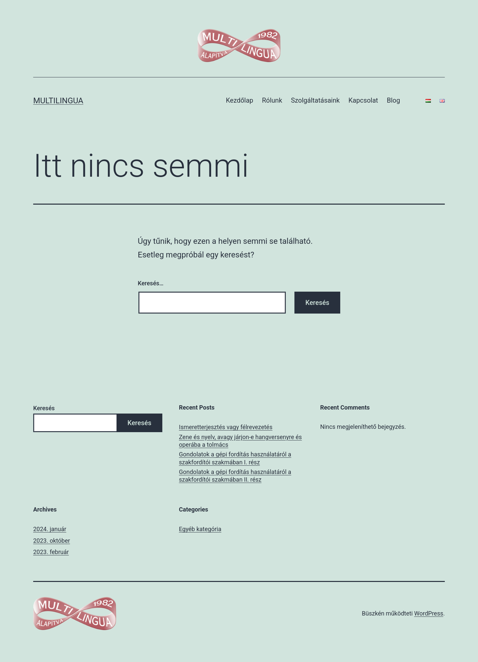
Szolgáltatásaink (315, 100)
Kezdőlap (239, 100)
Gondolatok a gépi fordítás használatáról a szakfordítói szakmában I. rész (235, 458)
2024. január (49, 528)
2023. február (51, 551)
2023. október (51, 540)
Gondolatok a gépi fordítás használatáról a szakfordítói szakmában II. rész (235, 475)
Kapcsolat (363, 100)
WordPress (428, 613)
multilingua (58, 100)
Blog (393, 100)
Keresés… (151, 283)
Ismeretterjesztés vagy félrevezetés (226, 427)
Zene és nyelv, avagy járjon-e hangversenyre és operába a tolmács (240, 440)
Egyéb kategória (200, 528)
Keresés (44, 408)
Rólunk (272, 100)
